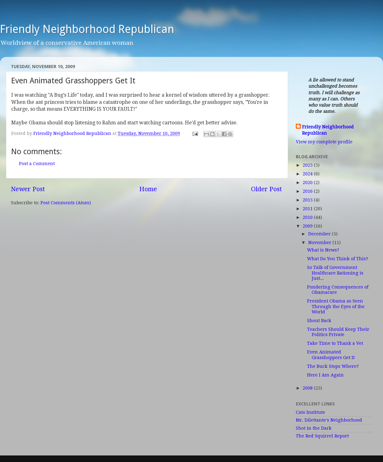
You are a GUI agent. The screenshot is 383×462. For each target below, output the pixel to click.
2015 (308, 199)
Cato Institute (310, 412)
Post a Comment (37, 163)
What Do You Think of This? (337, 258)
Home (148, 189)
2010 (308, 217)
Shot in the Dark (314, 428)
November (320, 242)
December (320, 233)
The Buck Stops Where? (333, 366)
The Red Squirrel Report (322, 435)
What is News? (323, 249)
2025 (308, 165)
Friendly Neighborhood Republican (87, 29)
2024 (308, 173)
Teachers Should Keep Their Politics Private (338, 332)
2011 (308, 208)
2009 (308, 226)
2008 (308, 388)
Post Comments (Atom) (65, 202)
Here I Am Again (325, 374)
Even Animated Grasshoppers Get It (331, 354)
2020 (308, 182)
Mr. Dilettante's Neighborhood (329, 420)
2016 (308, 191)
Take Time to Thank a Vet (335, 343)
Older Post (266, 189)
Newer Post (28, 189)
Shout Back (319, 320)
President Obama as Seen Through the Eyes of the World (336, 306)
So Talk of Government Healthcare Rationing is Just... (335, 273)
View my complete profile (324, 141)
